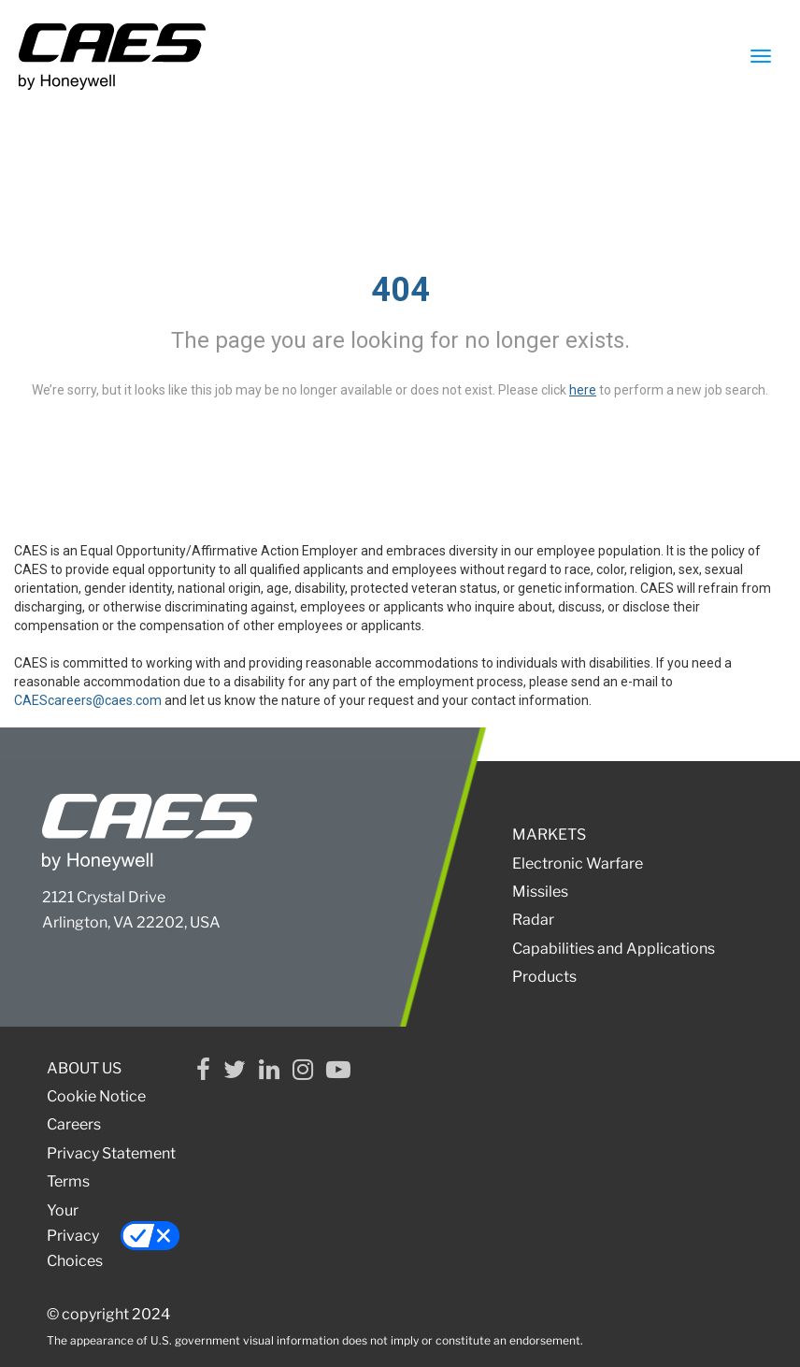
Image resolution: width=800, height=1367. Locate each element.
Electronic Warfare (577, 863)
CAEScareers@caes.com (88, 700)
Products (544, 977)
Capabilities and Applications (613, 948)
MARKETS (549, 834)
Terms (68, 1181)
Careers (74, 1124)
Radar (533, 919)
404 (400, 289)
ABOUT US (84, 1068)
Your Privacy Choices (113, 1236)
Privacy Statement (111, 1153)
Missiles (540, 891)
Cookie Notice (96, 1096)
